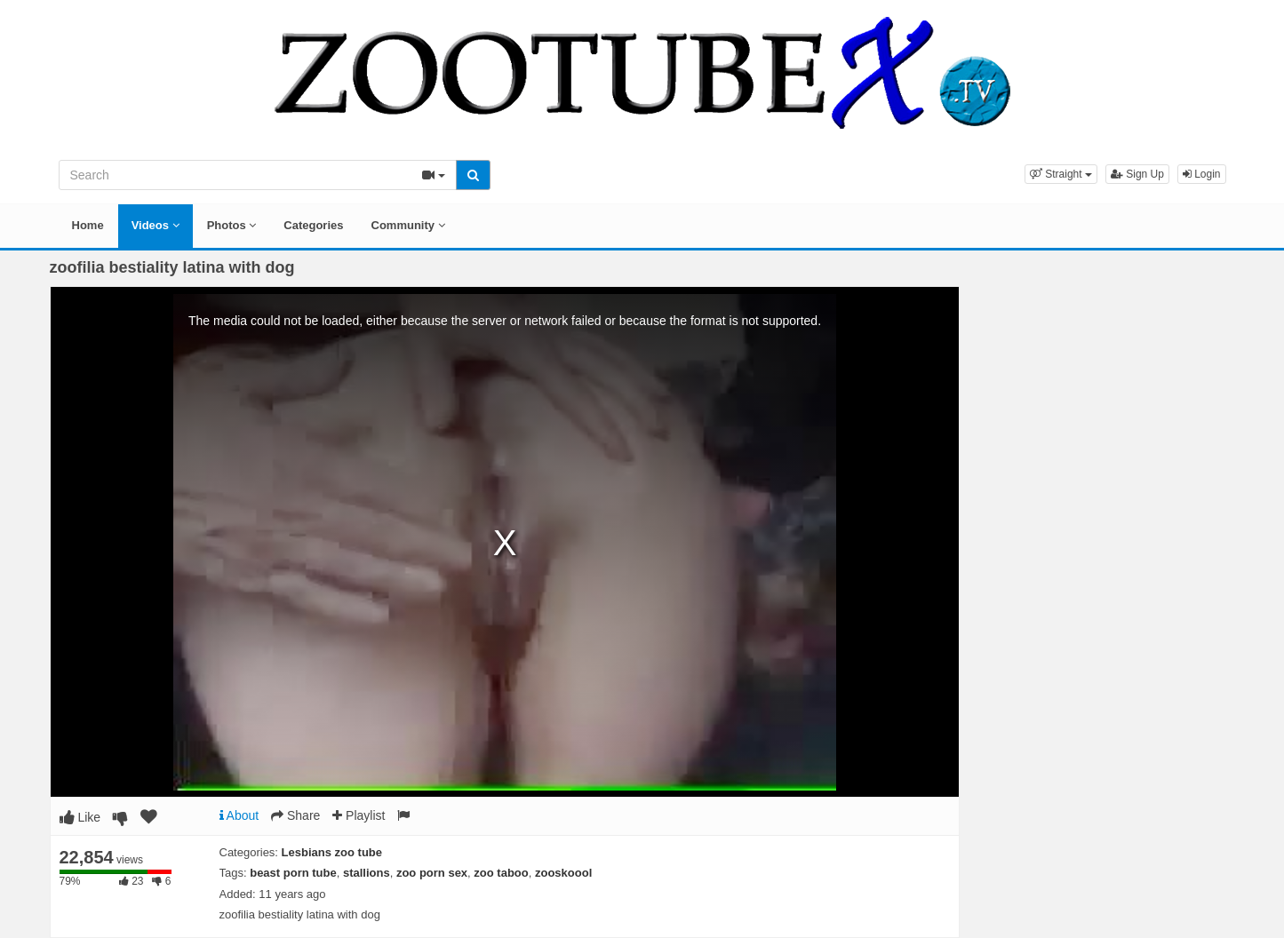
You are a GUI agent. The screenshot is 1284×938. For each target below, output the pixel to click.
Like (80, 817)
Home (88, 225)
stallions (366, 872)
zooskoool (563, 872)
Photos (232, 225)
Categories (313, 225)
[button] (1061, 174)
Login (1202, 174)
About (239, 815)
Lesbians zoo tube (332, 852)
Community (408, 225)
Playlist (358, 815)
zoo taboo (501, 872)
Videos (155, 225)
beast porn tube (293, 872)
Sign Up (1137, 174)
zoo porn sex (431, 872)
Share (295, 815)
